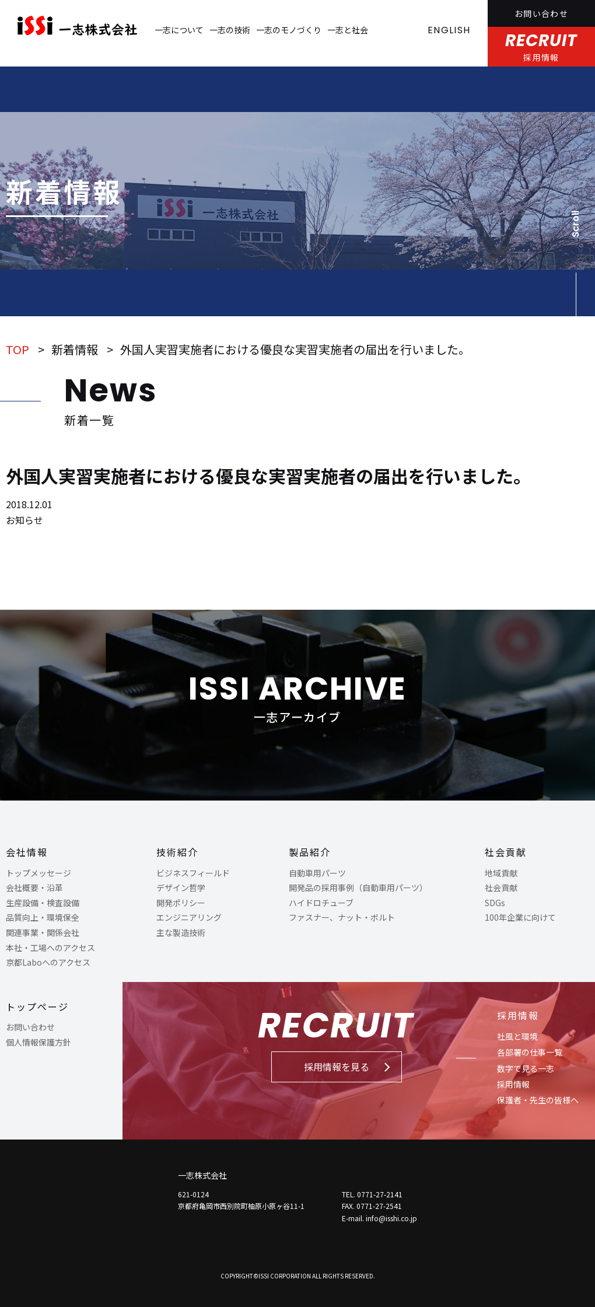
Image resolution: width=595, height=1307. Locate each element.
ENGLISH (449, 30)
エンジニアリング (189, 917)
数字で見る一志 (525, 1068)
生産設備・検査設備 (42, 902)
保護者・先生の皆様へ (538, 1100)
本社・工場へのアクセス (50, 947)
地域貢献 (501, 873)
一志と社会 (347, 30)
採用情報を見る (336, 1067)
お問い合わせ (541, 13)
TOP (17, 349)
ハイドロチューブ (321, 902)
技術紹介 (177, 852)
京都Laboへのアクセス (48, 962)
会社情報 (27, 852)
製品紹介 (310, 852)
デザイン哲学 (180, 887)
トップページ (37, 1007)
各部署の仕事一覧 (529, 1052)
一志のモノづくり (288, 30)
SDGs (495, 902)
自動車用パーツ (317, 873)
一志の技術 (229, 30)
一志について (179, 30)
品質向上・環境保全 (42, 917)
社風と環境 (517, 1036)
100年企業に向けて (520, 917)
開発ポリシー (180, 902)
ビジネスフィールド (193, 873)
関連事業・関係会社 (42, 932)
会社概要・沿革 (34, 887)
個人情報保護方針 (38, 1042)
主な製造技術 (180, 932)
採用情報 (518, 1015)
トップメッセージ (38, 873)
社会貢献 (506, 852)
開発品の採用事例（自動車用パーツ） (358, 887)
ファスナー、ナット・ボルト (342, 917)
